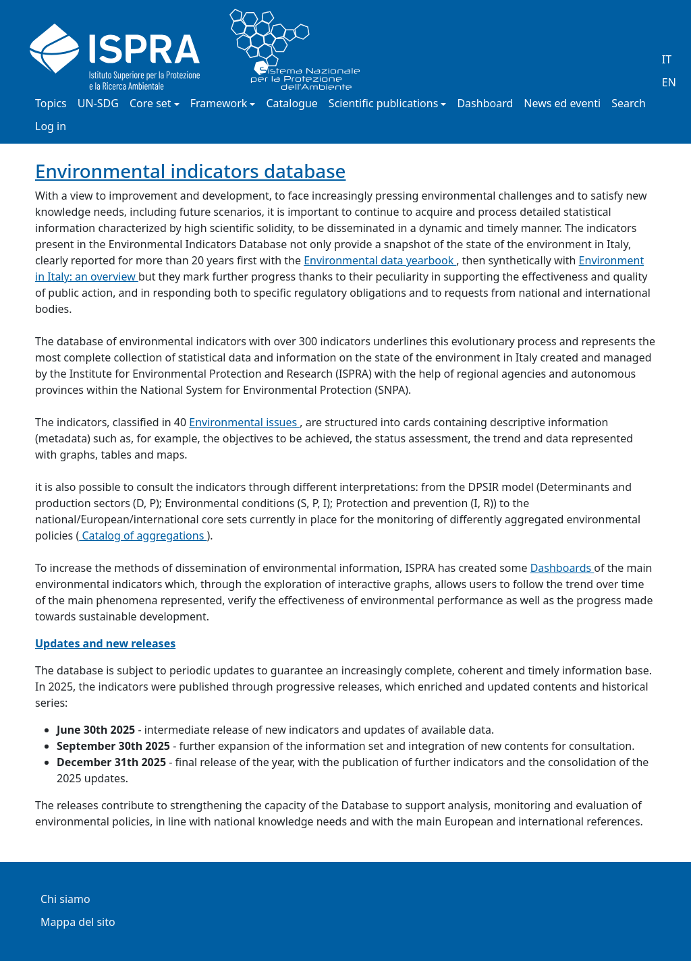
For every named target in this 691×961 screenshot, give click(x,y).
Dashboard (485, 104)
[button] (81, 508)
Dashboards (562, 567)
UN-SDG (98, 104)
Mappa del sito (77, 923)
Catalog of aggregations (142, 535)
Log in (50, 127)
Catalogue (291, 104)
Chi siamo (65, 900)
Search (628, 104)
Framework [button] (219, 104)
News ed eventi (562, 104)
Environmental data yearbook (380, 260)
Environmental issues (244, 422)
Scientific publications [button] (384, 104)
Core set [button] (150, 104)
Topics (51, 104)
